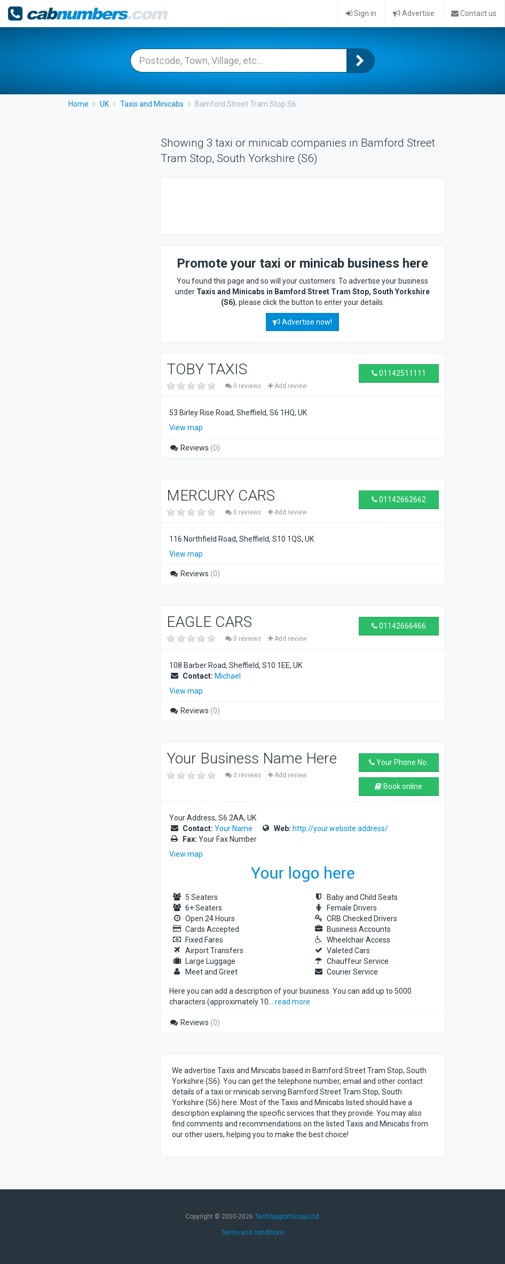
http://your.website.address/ (340, 828)
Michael (228, 676)
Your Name (234, 828)
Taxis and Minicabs (152, 104)
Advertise (414, 13)
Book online (398, 786)
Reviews (194, 448)
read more (292, 1001)
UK (104, 104)
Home (78, 104)
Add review (287, 386)
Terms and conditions (253, 1232)
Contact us (473, 13)
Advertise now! (302, 322)
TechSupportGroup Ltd (287, 1216)
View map (186, 427)
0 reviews (244, 386)
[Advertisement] (297, 205)
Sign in (361, 13)
